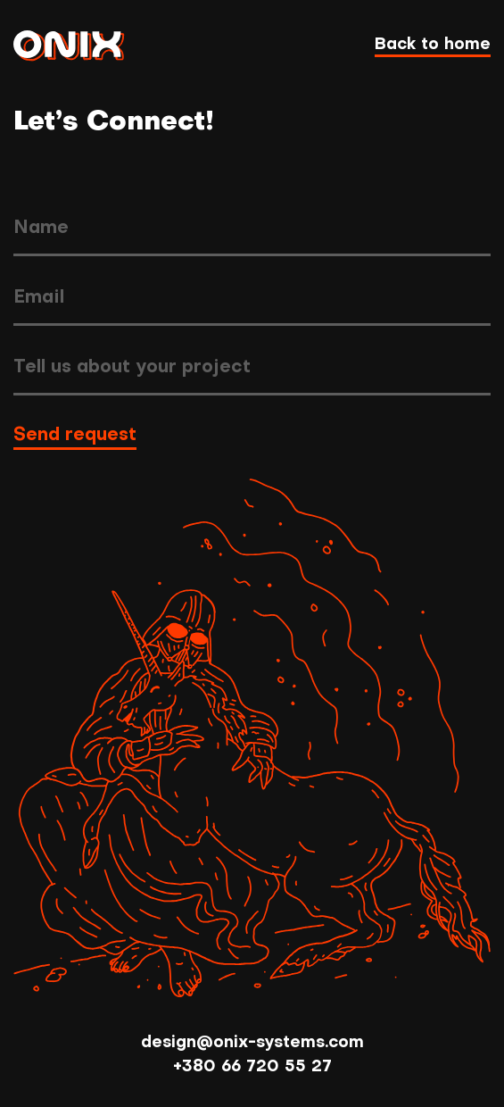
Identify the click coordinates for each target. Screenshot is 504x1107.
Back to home (433, 45)
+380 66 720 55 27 (252, 1067)
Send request (74, 436)
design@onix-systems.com (252, 1043)
